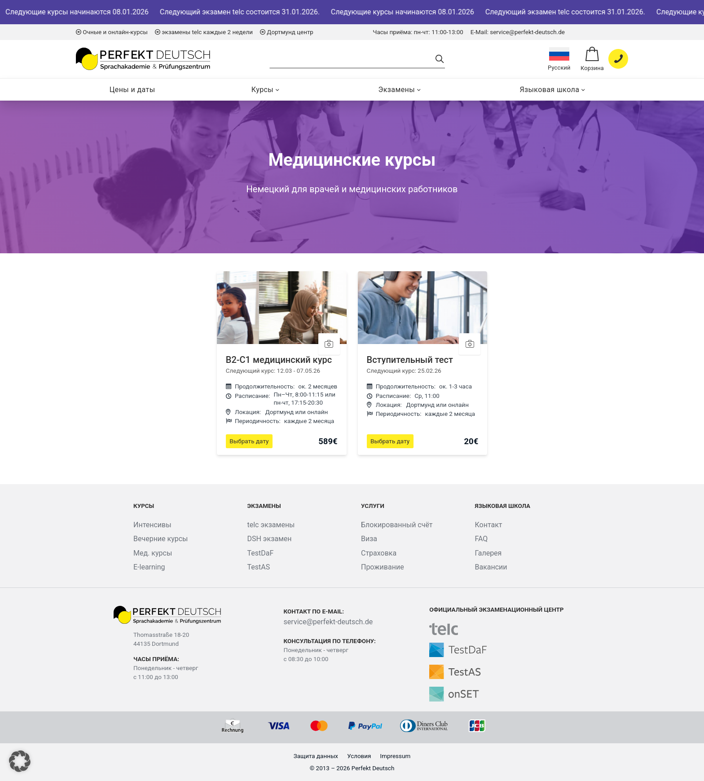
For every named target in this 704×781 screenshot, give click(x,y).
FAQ (481, 538)
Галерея (488, 553)
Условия (359, 756)
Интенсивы (152, 525)
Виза (369, 538)
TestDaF (260, 553)
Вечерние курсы (160, 538)
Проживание (382, 567)
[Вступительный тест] (423, 363)
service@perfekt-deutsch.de (328, 622)
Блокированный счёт (397, 525)
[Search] (352, 59)
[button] (20, 761)
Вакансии (491, 567)
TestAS (258, 567)
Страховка (378, 553)
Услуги (372, 506)
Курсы (262, 89)
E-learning (149, 567)
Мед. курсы (152, 553)
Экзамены (396, 89)
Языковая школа (549, 89)
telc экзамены (271, 525)
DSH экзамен (269, 538)
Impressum (395, 756)
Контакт (488, 525)
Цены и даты (132, 89)
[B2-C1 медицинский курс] (282, 363)
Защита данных (316, 756)
